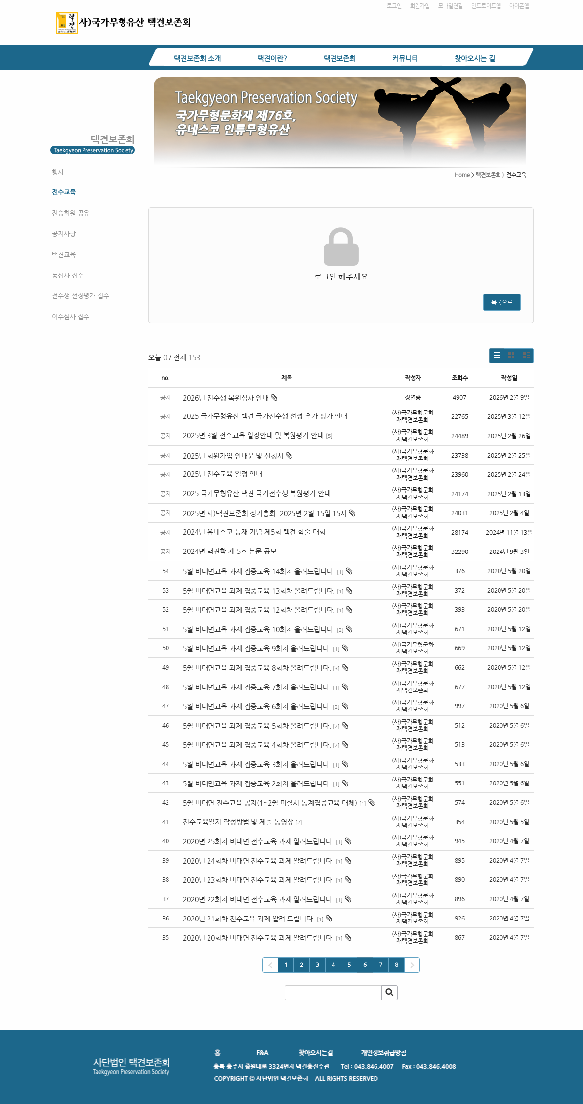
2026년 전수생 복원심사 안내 (230, 398)
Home (462, 175)
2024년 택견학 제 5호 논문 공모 (230, 551)
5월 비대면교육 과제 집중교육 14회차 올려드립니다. (259, 571)
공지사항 (64, 233)
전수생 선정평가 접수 (80, 295)
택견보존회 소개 (197, 58)
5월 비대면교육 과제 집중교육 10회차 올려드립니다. (259, 629)
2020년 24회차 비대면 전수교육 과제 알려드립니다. (258, 861)
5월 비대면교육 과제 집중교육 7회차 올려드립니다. (257, 687)
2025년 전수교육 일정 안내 (223, 474)
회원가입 (420, 6)
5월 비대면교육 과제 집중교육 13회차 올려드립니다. (259, 591)
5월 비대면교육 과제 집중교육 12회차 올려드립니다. (259, 610)
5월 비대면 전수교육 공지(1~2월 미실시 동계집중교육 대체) (270, 803)
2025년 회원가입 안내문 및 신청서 (237, 456)
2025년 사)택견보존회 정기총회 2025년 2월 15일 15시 (269, 513)
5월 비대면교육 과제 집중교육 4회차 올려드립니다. (257, 745)
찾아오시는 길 (475, 58)
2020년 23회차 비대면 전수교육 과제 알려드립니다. (258, 880)
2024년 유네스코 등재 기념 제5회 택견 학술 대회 (254, 532)
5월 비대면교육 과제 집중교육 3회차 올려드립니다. (257, 764)
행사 (58, 172)
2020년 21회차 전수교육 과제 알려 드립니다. (249, 918)
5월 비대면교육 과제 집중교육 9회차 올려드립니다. (257, 648)
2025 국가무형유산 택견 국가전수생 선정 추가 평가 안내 (265, 416)
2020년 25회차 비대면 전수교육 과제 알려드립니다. (258, 841)
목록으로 (502, 302)
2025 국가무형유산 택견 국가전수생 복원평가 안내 (257, 493)
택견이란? (272, 58)
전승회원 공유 (70, 213)
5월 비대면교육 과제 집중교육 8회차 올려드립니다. (257, 668)
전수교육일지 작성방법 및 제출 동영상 (238, 822)
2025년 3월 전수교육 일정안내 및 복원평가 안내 (253, 435)
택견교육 (64, 254)
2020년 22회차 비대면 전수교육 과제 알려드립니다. (258, 899)
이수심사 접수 (70, 316)
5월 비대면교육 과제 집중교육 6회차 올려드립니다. (257, 706)
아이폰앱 (519, 6)
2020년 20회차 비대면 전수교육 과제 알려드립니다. (258, 938)
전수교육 (64, 192)
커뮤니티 (405, 58)
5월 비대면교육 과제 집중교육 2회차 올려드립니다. (257, 783)
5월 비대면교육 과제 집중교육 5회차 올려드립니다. (257, 726)
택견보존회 (340, 58)
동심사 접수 (67, 275)
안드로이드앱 (486, 6)
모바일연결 (450, 6)
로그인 (394, 6)
